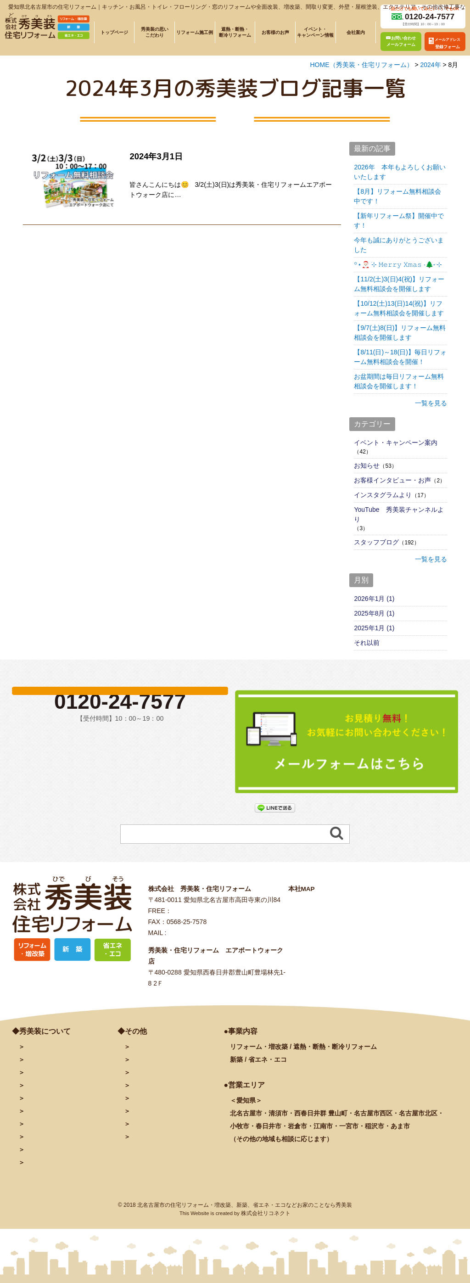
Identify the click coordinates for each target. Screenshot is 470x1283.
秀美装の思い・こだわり (57, 1082)
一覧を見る (431, 403)
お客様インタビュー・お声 (392, 480)
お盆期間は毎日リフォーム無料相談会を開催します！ (399, 381)
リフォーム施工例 (194, 32)
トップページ (114, 32)
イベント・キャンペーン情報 (315, 32)
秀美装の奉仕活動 (49, 1147)
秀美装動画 (145, 1121)
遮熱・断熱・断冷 (63, 1108)
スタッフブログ (376, 542)
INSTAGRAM (148, 1108)
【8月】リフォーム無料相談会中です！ (397, 196)
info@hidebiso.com (195, 942)
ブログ (139, 1082)
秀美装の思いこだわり (154, 32)
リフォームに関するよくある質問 (69, 1161)
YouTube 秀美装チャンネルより (398, 514)
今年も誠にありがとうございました (399, 244)
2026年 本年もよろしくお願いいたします (399, 171)
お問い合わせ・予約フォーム (169, 1056)
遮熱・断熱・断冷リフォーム (235, 32)
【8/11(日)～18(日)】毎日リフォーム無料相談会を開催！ (400, 356)
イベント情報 (43, 1121)
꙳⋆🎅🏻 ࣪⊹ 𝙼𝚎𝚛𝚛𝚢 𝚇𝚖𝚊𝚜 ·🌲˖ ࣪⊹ (398, 264)
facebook (143, 1095)
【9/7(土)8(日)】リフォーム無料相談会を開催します (400, 332)
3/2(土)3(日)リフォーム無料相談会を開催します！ (221, 169)
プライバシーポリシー (160, 1134)
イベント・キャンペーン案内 (395, 442)
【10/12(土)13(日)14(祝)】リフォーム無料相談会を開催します (399, 308)
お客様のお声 (275, 32)
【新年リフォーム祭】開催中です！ (399, 220)
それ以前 (367, 642)
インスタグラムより (383, 495)
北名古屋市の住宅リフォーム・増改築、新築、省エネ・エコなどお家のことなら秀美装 (244, 1217)
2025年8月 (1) (374, 613)
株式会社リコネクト (266, 1225)
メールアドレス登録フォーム (169, 1068)
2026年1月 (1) (374, 598)
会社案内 (356, 32)
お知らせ (367, 465)
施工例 (49, 1095)
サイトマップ (148, 1147)
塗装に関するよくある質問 (60, 1174)
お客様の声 (40, 1134)
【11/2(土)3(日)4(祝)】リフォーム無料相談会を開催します (399, 283)
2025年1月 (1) (374, 628)
